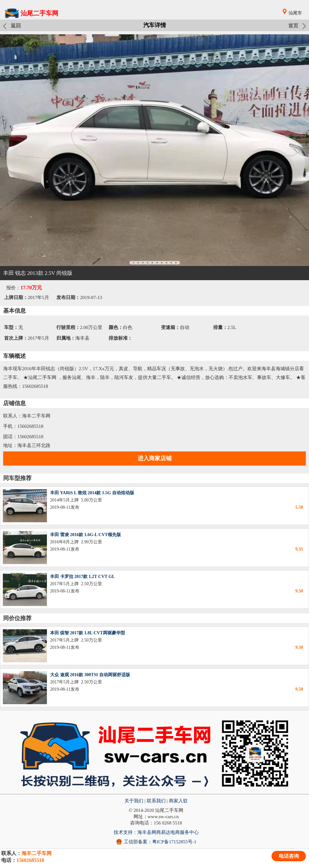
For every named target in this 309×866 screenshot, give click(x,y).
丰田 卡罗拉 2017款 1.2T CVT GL (82, 576)
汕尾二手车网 (39, 13)
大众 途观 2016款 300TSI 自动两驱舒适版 (90, 674)
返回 (16, 25)
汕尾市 (295, 13)
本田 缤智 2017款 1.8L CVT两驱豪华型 (87, 633)
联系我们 (156, 800)
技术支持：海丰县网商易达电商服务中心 (156, 832)
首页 (293, 25)
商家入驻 (178, 800)
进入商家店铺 (155, 458)
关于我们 (133, 800)
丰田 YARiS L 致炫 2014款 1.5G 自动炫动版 (92, 492)
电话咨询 (289, 856)
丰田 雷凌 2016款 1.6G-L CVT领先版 (85, 534)
